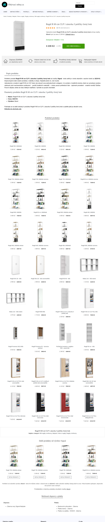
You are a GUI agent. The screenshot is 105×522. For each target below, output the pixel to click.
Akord (48, 34)
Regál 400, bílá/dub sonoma (40, 245)
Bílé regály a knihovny (40, 16)
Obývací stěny (14, 11)
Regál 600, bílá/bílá (40, 146)
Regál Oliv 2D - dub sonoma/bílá (40, 278)
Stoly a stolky (95, 11)
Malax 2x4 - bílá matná (15, 311)
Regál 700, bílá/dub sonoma (40, 179)
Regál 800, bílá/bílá (15, 212)
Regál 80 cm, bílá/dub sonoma (89, 179)
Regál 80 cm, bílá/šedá (40, 212)
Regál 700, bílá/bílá (89, 146)
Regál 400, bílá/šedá (65, 245)
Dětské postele (38, 11)
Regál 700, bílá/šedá (65, 179)
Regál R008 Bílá (40, 311)
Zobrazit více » (70, 34)
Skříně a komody (52, 11)
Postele (26, 11)
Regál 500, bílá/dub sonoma (89, 245)
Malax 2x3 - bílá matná (89, 278)
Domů (5, 11)
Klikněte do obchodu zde (12, 109)
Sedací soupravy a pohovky (78, 11)
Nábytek (14, 16)
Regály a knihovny (29, 16)
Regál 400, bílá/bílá (89, 212)
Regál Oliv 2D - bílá (15, 278)
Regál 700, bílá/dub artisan (15, 179)
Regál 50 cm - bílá (89, 346)
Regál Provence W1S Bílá (15, 346)
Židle (63, 11)
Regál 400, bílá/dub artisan (15, 245)
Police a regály (20, 16)
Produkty (9, 16)
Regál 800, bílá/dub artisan (64, 212)
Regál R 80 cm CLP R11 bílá (89, 311)
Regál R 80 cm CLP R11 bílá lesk (15, 416)
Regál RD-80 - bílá (64, 278)
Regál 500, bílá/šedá (16, 146)
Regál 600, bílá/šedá (65, 146)
